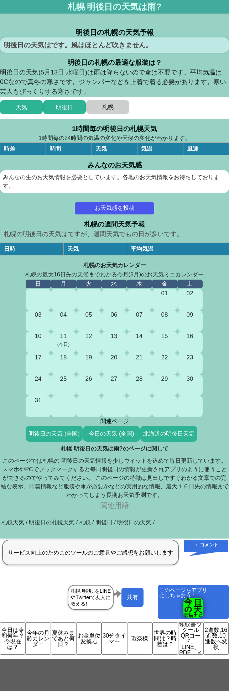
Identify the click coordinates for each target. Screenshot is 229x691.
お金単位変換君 (89, 638)
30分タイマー (114, 638)
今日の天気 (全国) (111, 434)
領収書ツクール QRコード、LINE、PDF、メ (190, 638)
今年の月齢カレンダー (38, 638)
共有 (132, 597)
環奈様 (139, 638)
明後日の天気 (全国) (53, 434)
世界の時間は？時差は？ (165, 638)
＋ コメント (206, 544)
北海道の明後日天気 (168, 434)
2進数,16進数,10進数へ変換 (216, 638)
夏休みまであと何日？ (63, 638)
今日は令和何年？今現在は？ (12, 638)
